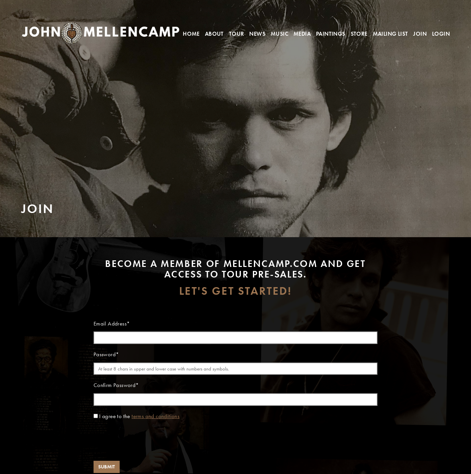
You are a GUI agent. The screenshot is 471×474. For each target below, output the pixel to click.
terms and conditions (155, 416)
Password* (106, 354)
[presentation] (144, 442)
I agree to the (139, 416)
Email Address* (112, 323)
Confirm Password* (116, 385)
